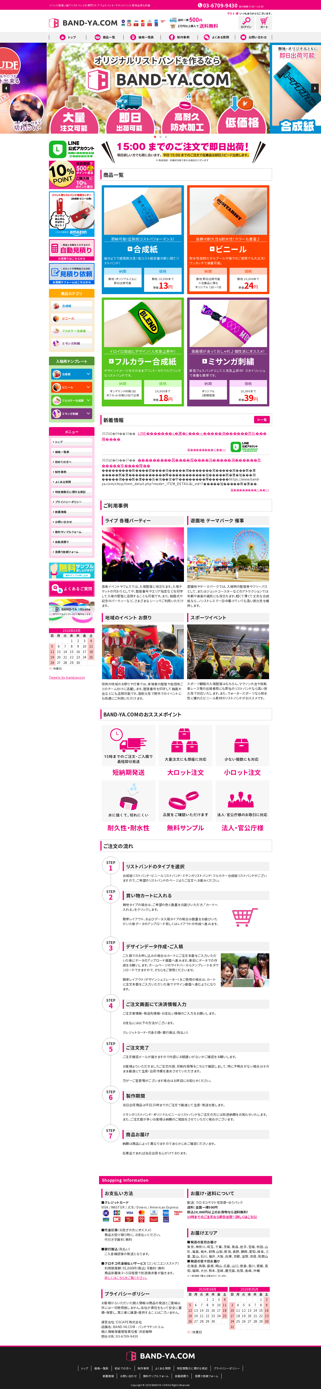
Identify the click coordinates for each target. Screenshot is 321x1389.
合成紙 (66, 306)
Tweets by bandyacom (67, 677)
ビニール (68, 318)
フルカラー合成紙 (74, 331)
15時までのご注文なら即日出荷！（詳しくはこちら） (222, 1216)
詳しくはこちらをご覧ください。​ (125, 1277)
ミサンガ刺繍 (71, 343)
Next (315, 88)
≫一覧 (262, 419)
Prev (6, 88)
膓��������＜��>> (206, 449)
